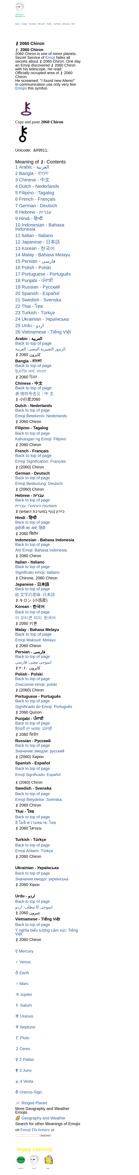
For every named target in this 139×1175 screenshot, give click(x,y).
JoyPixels (57, 24)
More (73, 24)
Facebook (32, 24)
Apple (17, 24)
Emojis (21, 88)
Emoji (50, 57)
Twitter (49, 24)
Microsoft (41, 24)
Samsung (66, 24)
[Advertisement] (39, 32)
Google (24, 24)
